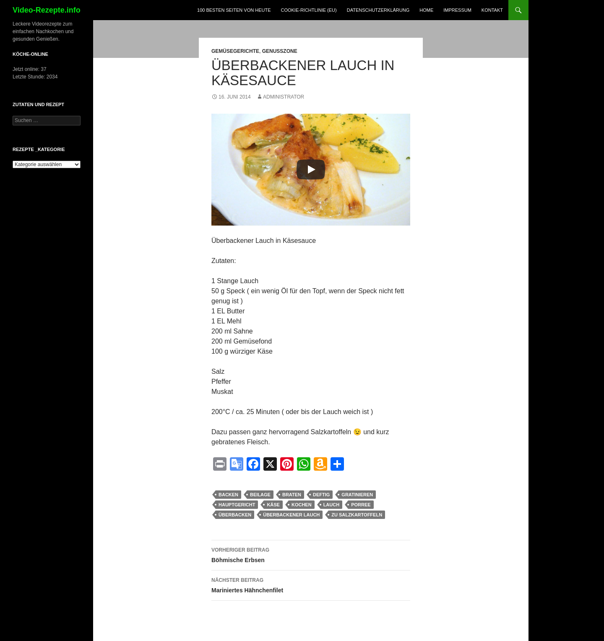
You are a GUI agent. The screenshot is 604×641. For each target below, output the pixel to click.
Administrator (283, 97)
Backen (228, 494)
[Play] (311, 169)
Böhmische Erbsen (310, 554)
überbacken (235, 514)
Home (426, 10)
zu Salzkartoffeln (356, 514)
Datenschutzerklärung (378, 10)
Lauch (331, 504)
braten (291, 494)
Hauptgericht (237, 504)
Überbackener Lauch (291, 514)
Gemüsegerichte (235, 51)
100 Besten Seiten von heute (234, 10)
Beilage (260, 494)
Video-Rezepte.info (47, 10)
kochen (302, 504)
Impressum (457, 10)
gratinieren (357, 494)
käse (273, 504)
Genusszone (279, 51)
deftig (321, 494)
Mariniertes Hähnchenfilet (310, 584)
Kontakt (492, 10)
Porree (360, 504)
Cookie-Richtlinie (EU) (308, 10)
